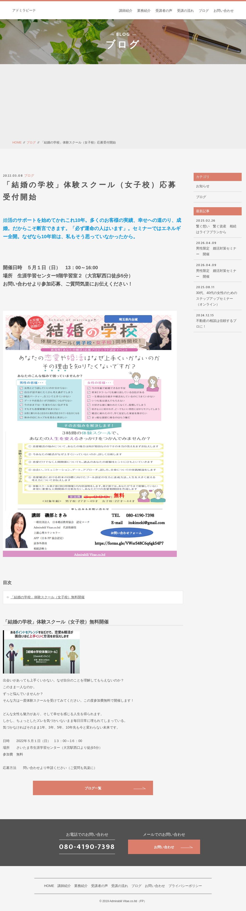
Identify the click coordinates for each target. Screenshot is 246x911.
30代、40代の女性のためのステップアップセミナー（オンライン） (217, 295)
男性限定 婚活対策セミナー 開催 (217, 248)
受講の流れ (185, 10)
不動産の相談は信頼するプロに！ (217, 320)
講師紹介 (125, 10)
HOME (17, 142)
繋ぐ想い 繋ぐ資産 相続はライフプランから (217, 226)
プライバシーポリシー (185, 886)
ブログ (204, 10)
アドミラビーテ (24, 10)
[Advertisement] (123, 103)
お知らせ (202, 186)
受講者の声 (163, 10)
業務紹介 (144, 10)
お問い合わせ (224, 10)
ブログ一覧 (115, 788)
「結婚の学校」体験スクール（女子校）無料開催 (48, 597)
